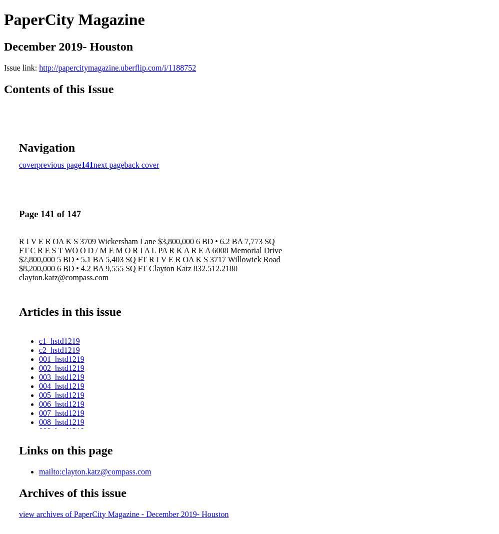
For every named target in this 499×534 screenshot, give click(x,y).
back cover (142, 165)
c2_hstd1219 (59, 350)
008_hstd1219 (61, 422)
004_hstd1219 (61, 386)
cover (28, 165)
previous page (59, 165)
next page (109, 165)
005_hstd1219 (61, 395)
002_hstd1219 (61, 368)
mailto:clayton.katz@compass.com (95, 471)
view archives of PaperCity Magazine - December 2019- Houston (123, 514)
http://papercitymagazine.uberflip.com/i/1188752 (117, 68)
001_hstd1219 (61, 359)
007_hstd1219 (61, 413)
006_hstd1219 (61, 404)
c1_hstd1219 (59, 341)
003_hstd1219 (61, 377)
